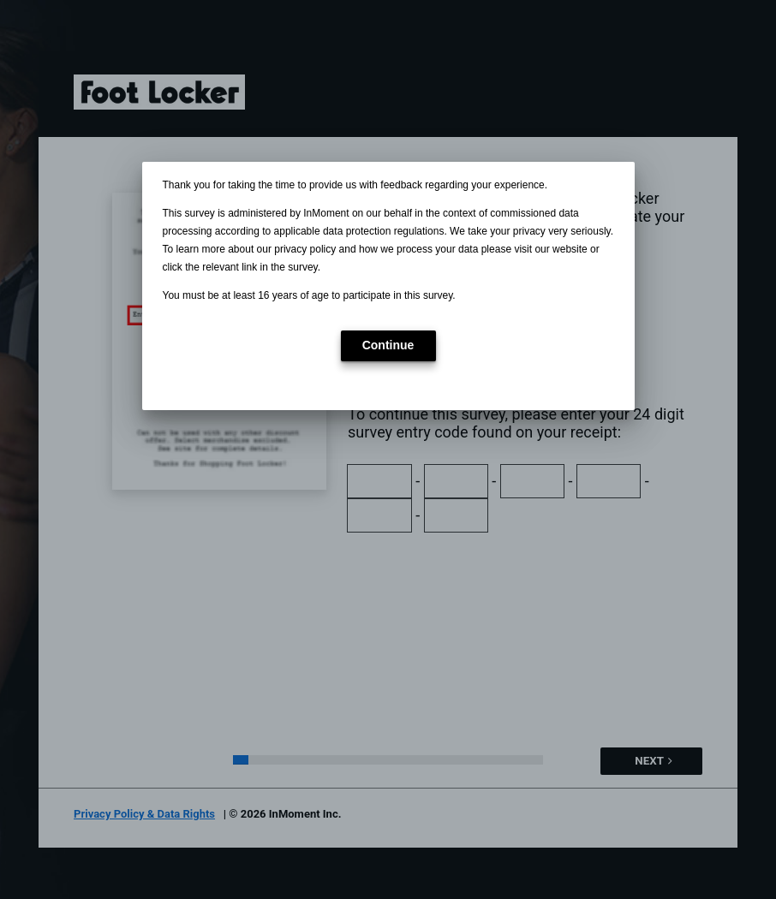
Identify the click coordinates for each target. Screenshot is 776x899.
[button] (388, 345)
